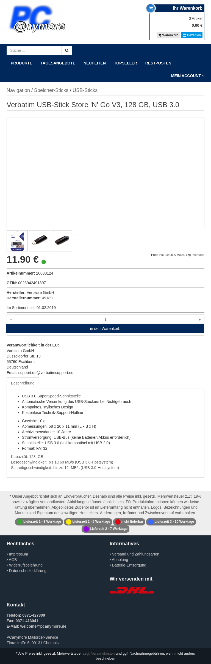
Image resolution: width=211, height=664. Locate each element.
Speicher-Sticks (51, 90)
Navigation (18, 90)
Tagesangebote (58, 63)
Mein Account (187, 76)
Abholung (119, 559)
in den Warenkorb (105, 328)
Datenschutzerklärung (26, 570)
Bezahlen (192, 35)
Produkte (21, 63)
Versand (198, 254)
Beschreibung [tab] (23, 383)
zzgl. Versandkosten (99, 653)
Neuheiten (95, 63)
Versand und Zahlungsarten (134, 554)
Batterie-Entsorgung (128, 565)
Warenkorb (168, 35)
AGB (12, 559)
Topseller (125, 63)
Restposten (158, 63)
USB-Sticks (85, 90)
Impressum (17, 554)
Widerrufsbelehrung (25, 565)
